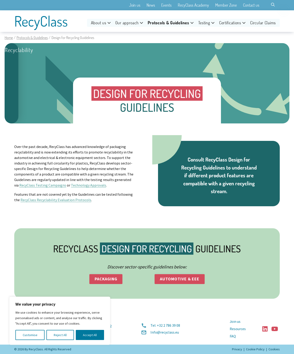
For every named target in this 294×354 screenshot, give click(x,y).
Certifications (230, 22)
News (151, 5)
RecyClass (41, 21)
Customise (30, 335)
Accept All (90, 335)
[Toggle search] (273, 4)
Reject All (60, 335)
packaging (106, 279)
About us (98, 22)
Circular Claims (263, 22)
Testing (204, 22)
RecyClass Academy (193, 5)
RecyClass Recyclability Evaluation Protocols (55, 200)
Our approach (127, 22)
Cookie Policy (255, 349)
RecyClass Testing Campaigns (42, 185)
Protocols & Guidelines (168, 22)
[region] (59, 321)
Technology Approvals (88, 185)
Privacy (237, 349)
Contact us (251, 5)
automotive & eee (179, 279)
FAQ (233, 336)
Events (166, 5)
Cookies (274, 349)
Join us (134, 5)
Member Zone (226, 5)
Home (9, 37)
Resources (238, 329)
